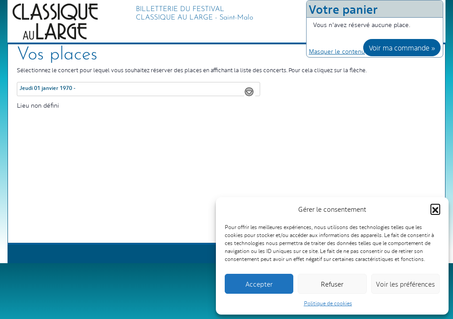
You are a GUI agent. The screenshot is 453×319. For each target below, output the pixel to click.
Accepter (259, 283)
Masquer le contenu (337, 51)
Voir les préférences (405, 283)
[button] (435, 208)
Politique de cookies (328, 303)
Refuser (332, 283)
